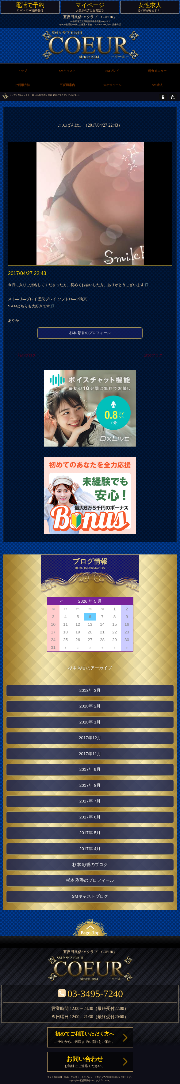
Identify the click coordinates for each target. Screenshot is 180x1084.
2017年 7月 (90, 801)
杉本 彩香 (41, 95)
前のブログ (26, 355)
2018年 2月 (90, 706)
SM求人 (157, 85)
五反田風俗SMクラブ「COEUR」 (90, 17)
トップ (12, 95)
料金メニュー (157, 71)
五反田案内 (67, 85)
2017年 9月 (90, 769)
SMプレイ (112, 71)
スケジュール (112, 85)
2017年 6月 (90, 817)
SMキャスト (67, 71)
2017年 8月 (90, 785)
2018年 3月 (90, 690)
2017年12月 (90, 737)
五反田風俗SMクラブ (90, 1080)
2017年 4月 (90, 848)
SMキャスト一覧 (26, 95)
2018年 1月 (90, 722)
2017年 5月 (90, 832)
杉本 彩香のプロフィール (90, 333)
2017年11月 (90, 753)
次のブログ (153, 355)
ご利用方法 (22, 85)
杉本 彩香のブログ (57, 95)
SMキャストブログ (90, 896)
